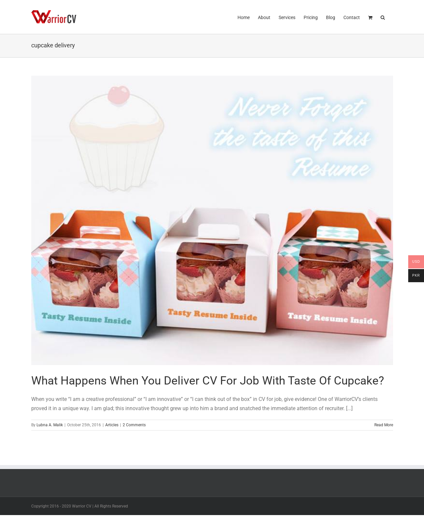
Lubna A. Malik (50, 425)
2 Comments (134, 425)
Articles (111, 425)
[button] (383, 17)
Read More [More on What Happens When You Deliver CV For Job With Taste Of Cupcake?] (383, 425)
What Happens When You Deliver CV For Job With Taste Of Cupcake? (207, 380)
